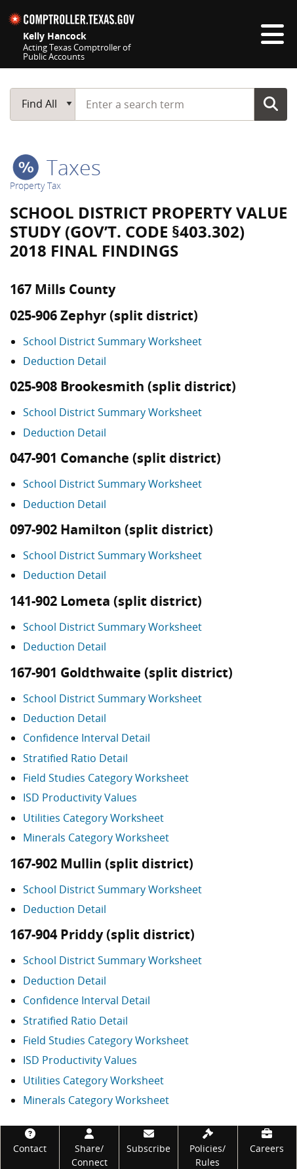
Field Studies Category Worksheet (106, 778)
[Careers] (267, 1140)
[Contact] (30, 1140)
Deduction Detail (64, 361)
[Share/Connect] (89, 1147)
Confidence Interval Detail (86, 738)
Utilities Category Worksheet (93, 818)
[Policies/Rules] (207, 1147)
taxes (56, 167)
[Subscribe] (148, 1140)
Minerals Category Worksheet (96, 837)
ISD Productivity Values (80, 797)
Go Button (270, 103)
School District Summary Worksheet (112, 341)
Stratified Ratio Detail (75, 758)
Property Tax (35, 185)
